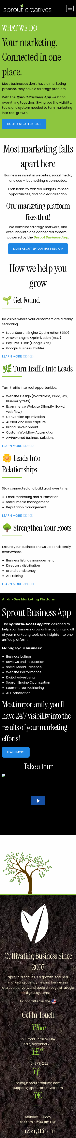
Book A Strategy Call (24, 124)
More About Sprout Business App (38, 249)
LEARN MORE (14, 356)
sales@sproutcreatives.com (38, 1083)
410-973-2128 (38, 1063)
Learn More (15, 752)
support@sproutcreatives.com (38, 1087)
